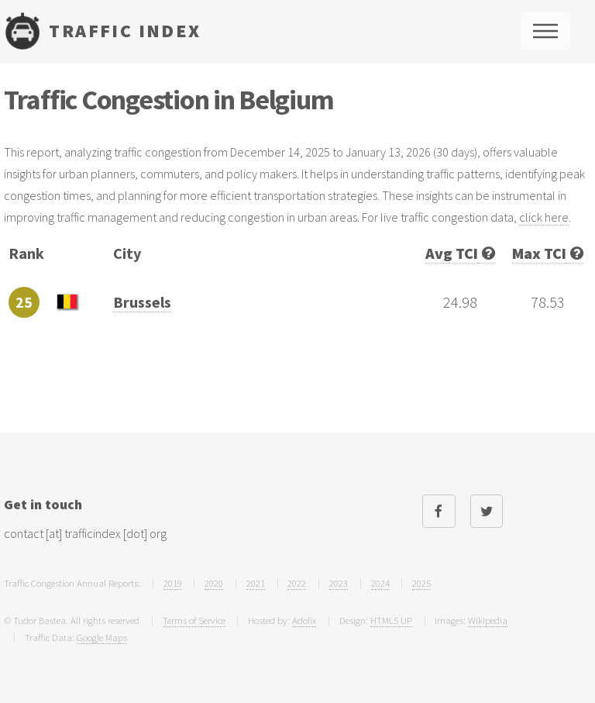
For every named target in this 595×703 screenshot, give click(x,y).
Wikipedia (487, 620)
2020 (214, 583)
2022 (296, 583)
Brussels (142, 302)
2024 (380, 583)
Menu (545, 31)
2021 (255, 583)
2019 (172, 583)
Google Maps (102, 637)
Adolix (304, 620)
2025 (421, 583)
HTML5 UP (391, 620)
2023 (338, 583)
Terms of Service (194, 620)
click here (544, 217)
